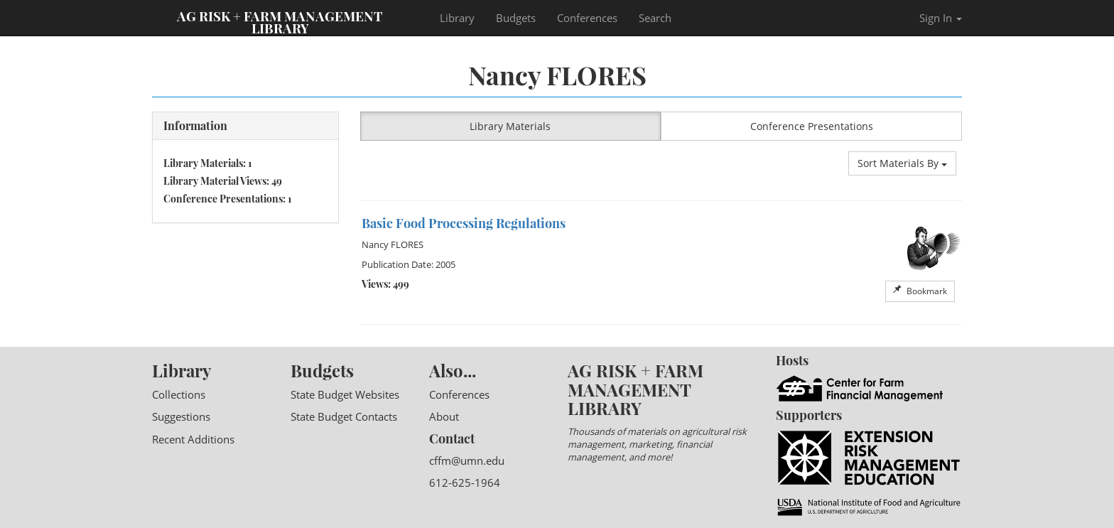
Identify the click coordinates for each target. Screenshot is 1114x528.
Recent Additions (193, 439)
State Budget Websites (345, 394)
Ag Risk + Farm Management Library (280, 21)
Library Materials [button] (510, 126)
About (444, 416)
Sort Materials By (902, 163)
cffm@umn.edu (466, 460)
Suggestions (181, 416)
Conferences (587, 18)
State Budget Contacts (344, 416)
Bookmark (920, 291)
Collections (178, 394)
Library (457, 18)
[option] (661, 263)
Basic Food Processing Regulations (464, 223)
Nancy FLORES (392, 244)
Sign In (940, 18)
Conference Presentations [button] (811, 126)
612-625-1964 (464, 482)
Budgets (516, 18)
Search (655, 18)
